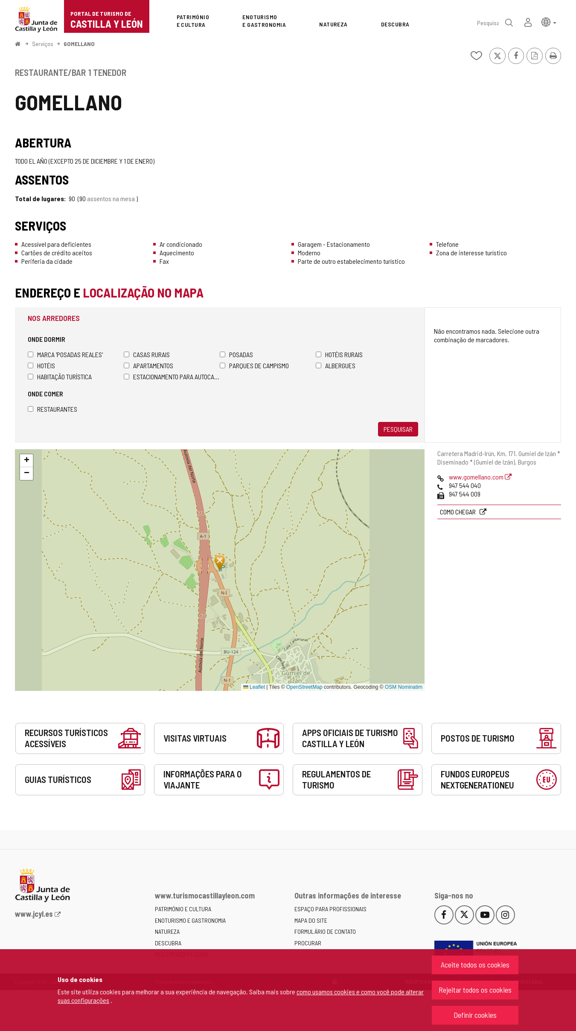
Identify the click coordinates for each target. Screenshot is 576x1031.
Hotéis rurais (339, 354)
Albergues (335, 365)
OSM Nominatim (403, 687)
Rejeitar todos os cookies (475, 989)
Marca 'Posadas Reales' (65, 354)
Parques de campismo (254, 365)
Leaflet (254, 687)
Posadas (236, 354)
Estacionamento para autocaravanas (172, 377)
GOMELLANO (79, 43)
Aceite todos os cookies (475, 964)
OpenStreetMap (304, 687)
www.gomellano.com (480, 477)
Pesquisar (398, 429)
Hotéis (41, 365)
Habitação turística (60, 377)
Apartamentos (148, 365)
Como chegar (458, 512)
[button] (548, 21)
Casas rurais (147, 354)
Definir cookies (475, 1014)
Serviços (42, 43)
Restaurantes (52, 409)
